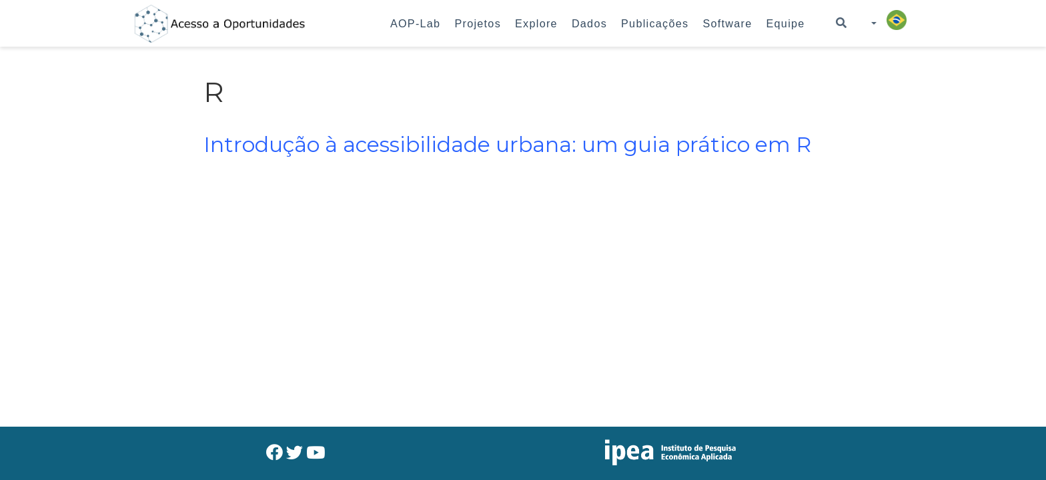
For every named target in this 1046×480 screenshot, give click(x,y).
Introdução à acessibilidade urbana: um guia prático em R (507, 144)
